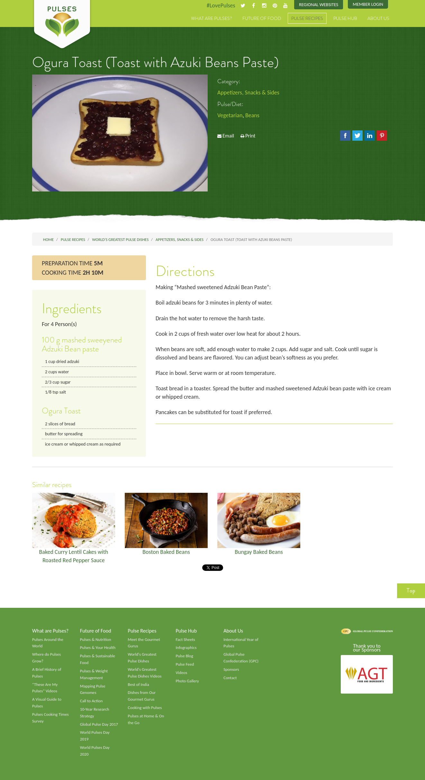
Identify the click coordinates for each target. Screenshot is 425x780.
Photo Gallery (187, 681)
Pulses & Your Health (97, 647)
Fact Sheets (185, 639)
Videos (181, 672)
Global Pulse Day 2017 (99, 724)
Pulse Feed (185, 664)
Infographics (186, 647)
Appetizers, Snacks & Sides (248, 92)
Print (250, 136)
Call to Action (91, 701)
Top (411, 590)
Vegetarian (229, 115)
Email (228, 136)
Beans (252, 115)
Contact (230, 677)
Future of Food (261, 18)
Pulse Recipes (307, 18)
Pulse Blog (184, 656)
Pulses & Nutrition (95, 639)
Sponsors (231, 669)
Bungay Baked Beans (259, 551)
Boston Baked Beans (166, 551)
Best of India (138, 684)
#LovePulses (221, 5)
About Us (378, 18)
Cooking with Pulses (145, 707)
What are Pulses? (211, 18)
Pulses (62, 25)
